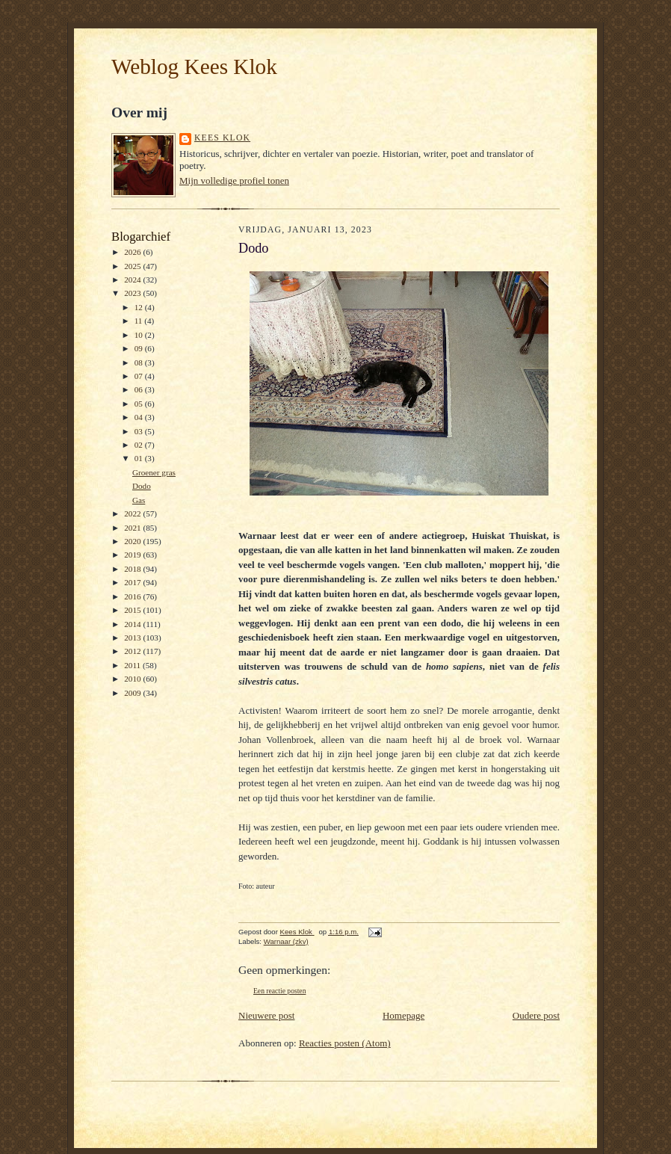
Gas (138, 500)
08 (139, 362)
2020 (133, 541)
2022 (133, 513)
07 (139, 375)
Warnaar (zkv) (286, 941)
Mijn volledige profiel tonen (234, 180)
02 (139, 444)
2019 (133, 554)
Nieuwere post (266, 1015)
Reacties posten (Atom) (345, 1043)
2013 (133, 637)
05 (139, 403)
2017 (133, 582)
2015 (133, 609)
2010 (133, 678)
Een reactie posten (279, 991)
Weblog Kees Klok (194, 66)
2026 (133, 251)
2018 (133, 568)
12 (139, 307)
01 (139, 458)
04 (139, 417)
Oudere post (536, 1015)
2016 (133, 596)
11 (139, 320)
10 (139, 334)
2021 (133, 527)
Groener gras (154, 472)
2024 (133, 279)
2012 (133, 651)
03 (139, 431)
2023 (133, 292)
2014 (133, 624)
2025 (133, 266)
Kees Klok (222, 138)
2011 (133, 665)
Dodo (141, 485)
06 (139, 389)
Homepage (403, 1015)
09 (139, 348)
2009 (133, 692)
